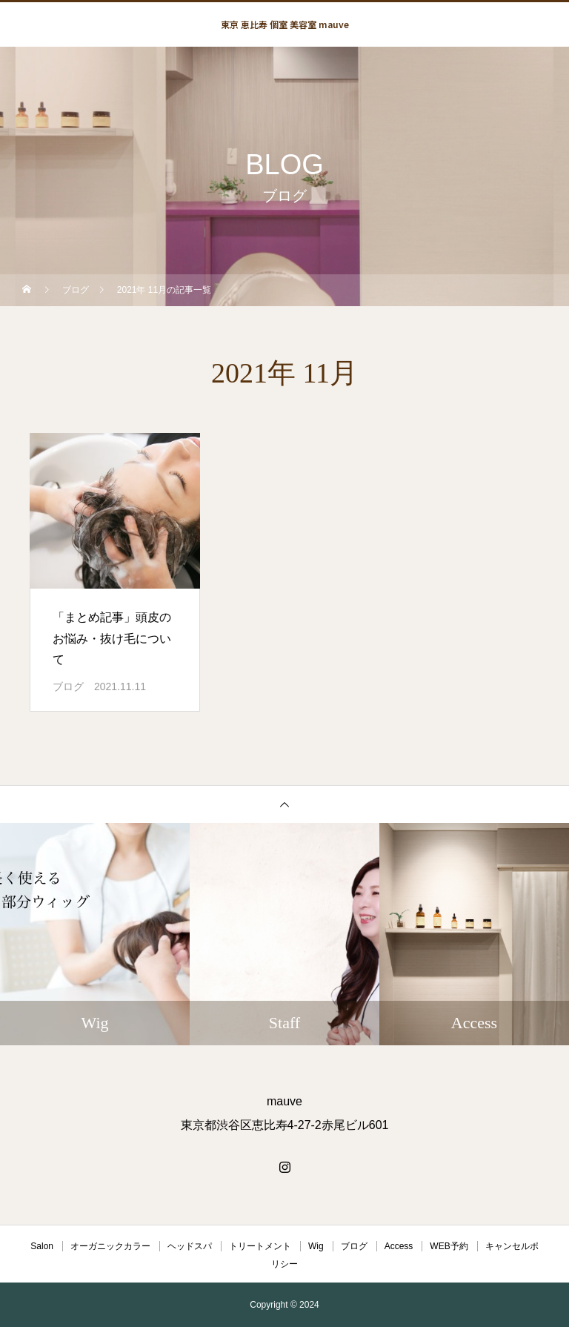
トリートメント (260, 1246)
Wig (316, 1246)
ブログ (68, 686)
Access (399, 1246)
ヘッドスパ (189, 1246)
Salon (41, 1246)
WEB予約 (448, 1246)
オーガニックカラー (110, 1246)
